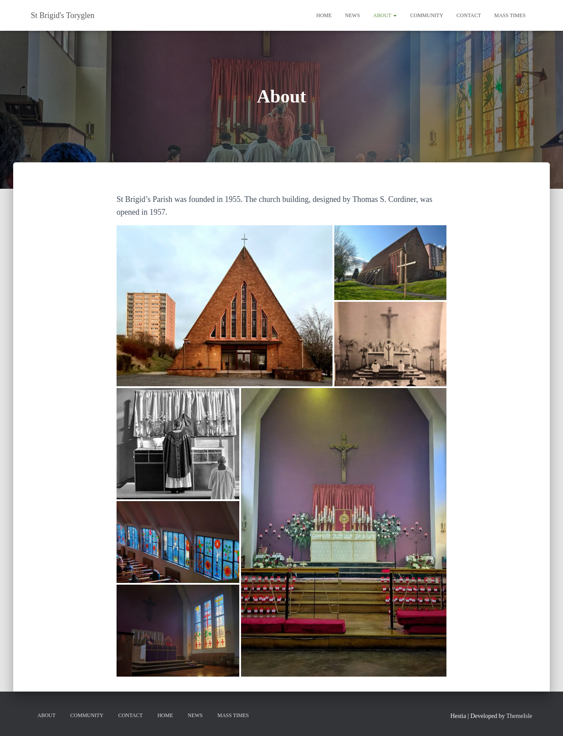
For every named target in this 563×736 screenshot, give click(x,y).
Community (426, 15)
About (385, 15)
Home (324, 15)
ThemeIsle (519, 716)
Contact (469, 15)
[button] (225, 305)
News (352, 15)
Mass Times (510, 15)
